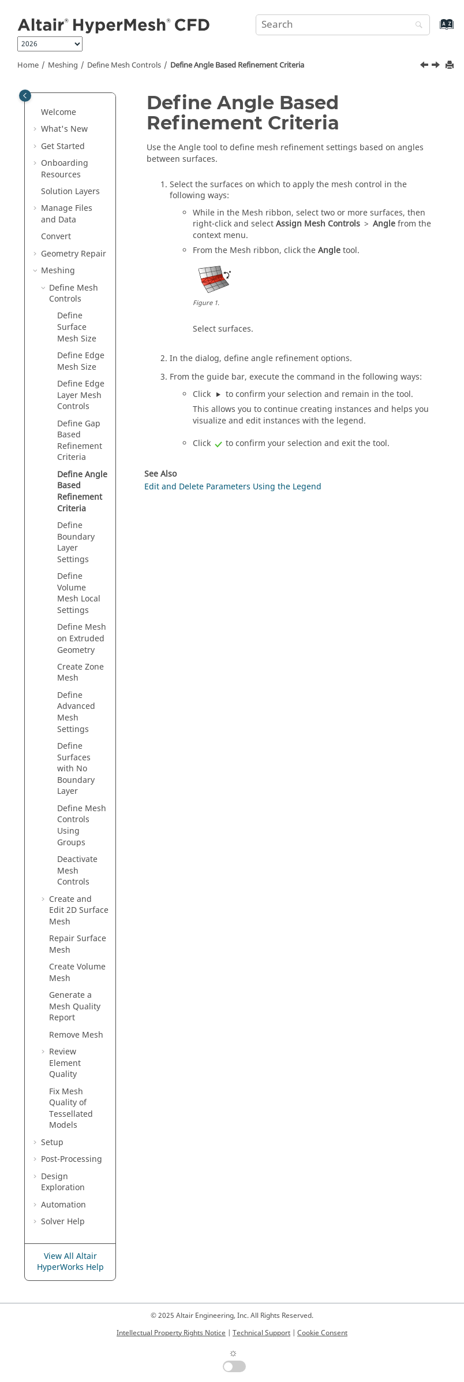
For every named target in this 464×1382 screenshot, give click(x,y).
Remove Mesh (76, 1035)
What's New (64, 129)
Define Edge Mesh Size (80, 361)
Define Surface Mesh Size (76, 327)
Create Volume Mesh (77, 973)
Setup (52, 1142)
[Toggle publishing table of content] (25, 96)
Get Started (63, 146)
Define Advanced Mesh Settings (76, 712)
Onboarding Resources (64, 169)
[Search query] (343, 24)
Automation (63, 1205)
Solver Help (63, 1222)
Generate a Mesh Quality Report (74, 1006)
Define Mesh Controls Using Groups (81, 826)
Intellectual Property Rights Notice (171, 1333)
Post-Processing (71, 1159)
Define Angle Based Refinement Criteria (237, 65)
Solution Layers (70, 191)
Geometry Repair (73, 254)
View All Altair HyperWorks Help (70, 1262)
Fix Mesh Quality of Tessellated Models (71, 1109)
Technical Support (261, 1333)
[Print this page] (450, 65)
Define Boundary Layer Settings (76, 542)
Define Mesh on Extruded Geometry (81, 638)
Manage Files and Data (66, 214)
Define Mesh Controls (124, 65)
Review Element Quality (65, 1063)
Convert (56, 237)
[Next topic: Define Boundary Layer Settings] (436, 66)
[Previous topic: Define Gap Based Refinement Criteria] (425, 66)
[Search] (416, 25)
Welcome (58, 112)
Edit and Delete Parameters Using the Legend (232, 487)
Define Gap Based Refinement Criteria (79, 441)
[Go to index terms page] (434, 30)
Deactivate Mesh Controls (77, 870)
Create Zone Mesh (80, 673)
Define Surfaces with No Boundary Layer (76, 768)
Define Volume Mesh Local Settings (78, 593)
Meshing (63, 65)
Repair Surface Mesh (77, 944)
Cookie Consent (322, 1333)
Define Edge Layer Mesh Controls (80, 395)
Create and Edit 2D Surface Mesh (78, 910)
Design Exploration (63, 1182)
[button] (36, 112)
